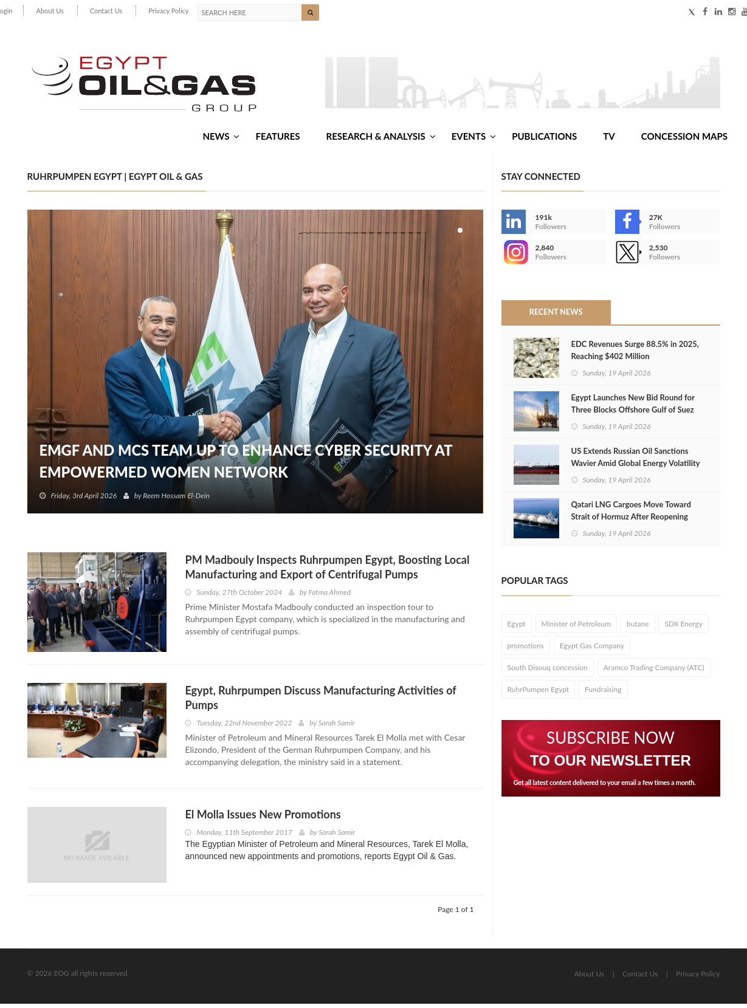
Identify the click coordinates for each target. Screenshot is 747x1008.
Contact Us (106, 11)
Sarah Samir (336, 727)
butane (638, 628)
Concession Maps (684, 139)
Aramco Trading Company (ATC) (654, 671)
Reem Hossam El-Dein (176, 499)
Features (277, 139)
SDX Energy (683, 628)
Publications (544, 139)
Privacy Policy (168, 11)
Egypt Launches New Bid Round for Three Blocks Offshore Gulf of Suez (633, 408)
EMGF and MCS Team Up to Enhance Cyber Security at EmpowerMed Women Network (249, 465)
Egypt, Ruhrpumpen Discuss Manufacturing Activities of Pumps (320, 702)
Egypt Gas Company (592, 649)
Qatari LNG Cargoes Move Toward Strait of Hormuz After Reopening (631, 515)
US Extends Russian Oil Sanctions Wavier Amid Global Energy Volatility (635, 461)
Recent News (555, 316)
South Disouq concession (548, 671)
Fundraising (603, 693)
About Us (49, 11)
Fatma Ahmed (330, 596)
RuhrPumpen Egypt (539, 693)
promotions (526, 649)
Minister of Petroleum (576, 628)
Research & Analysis (381, 139)
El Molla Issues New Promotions (262, 818)
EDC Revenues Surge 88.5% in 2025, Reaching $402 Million (635, 354)
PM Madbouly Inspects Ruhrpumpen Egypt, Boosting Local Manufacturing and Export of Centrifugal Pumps (327, 571)
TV (608, 139)
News (220, 139)
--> (513, 256)
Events (474, 139)
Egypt (517, 628)
